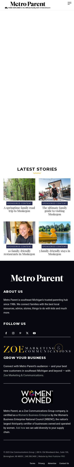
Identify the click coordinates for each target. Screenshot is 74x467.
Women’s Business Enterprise (34, 415)
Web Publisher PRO (56, 456)
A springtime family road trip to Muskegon (19, 209)
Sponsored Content (19, 203)
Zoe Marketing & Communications (23, 375)
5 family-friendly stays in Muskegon (54, 252)
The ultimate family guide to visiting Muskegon (54, 211)
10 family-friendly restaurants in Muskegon (19, 252)
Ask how (20, 427)
